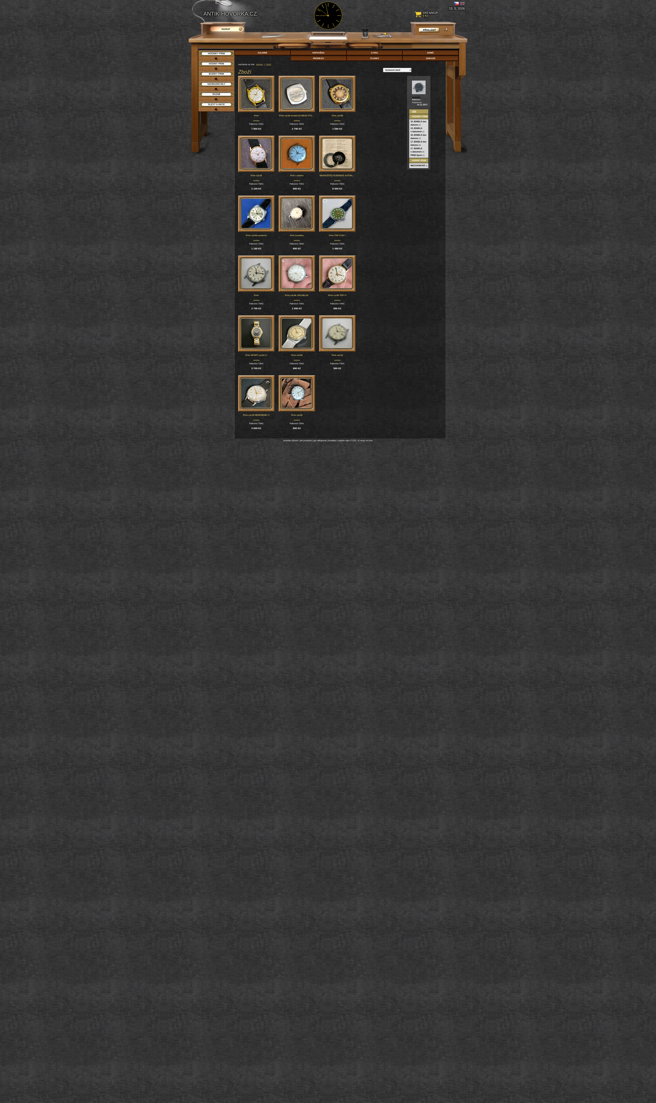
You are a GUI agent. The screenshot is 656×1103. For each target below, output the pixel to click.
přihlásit (429, 30)
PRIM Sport (417, 155)
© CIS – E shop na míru (361, 440)
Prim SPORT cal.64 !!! (256, 355)
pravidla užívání (290, 440)
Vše (414, 111)
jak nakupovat (320, 440)
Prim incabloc (297, 235)
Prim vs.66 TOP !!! (337, 295)
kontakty (332, 440)
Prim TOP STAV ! (337, 235)
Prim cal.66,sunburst (256, 235)
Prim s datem (297, 175)
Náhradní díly (216, 84)
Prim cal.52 (337, 355)
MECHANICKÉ (419, 165)
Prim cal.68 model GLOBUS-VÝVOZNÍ (297, 115)
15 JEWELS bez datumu (418, 123)
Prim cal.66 (297, 355)
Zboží (268, 64)
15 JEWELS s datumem (417, 130)
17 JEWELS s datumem (417, 150)
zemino (259, 64)
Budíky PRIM (216, 74)
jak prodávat (306, 440)
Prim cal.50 (256, 175)
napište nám (344, 440)
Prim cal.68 (337, 115)
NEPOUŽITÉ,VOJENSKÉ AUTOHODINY (338, 175)
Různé (216, 94)
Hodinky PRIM (420, 116)
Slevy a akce (216, 104)
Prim (256, 115)
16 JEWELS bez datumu (418, 136)
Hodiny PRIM (419, 160)
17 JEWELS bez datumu (418, 143)
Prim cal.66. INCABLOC (297, 295)
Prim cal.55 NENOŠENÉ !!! (256, 415)
